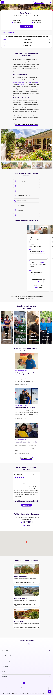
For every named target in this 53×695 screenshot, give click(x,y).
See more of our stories (26, 458)
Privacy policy (6, 687)
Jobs (3, 671)
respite (36, 82)
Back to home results (8, 32)
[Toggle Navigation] (50, 2)
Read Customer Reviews (26, 45)
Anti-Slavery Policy (45, 687)
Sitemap (26, 689)
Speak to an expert (39, 2)
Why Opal (5, 650)
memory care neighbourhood (23, 84)
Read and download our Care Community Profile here (26, 124)
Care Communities (7, 656)
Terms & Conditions (15, 687)
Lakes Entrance (15, 693)
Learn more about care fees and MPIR (26, 298)
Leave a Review (26, 505)
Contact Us (5, 676)
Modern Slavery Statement (34, 687)
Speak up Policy (24, 687)
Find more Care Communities (26, 633)
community (36, 70)
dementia (29, 82)
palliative (23, 82)
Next (51, 145)
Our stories (5, 666)
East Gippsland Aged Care (40, 693)
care (19, 79)
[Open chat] (49, 691)
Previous (2, 145)
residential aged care (17, 82)
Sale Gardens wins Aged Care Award (27, 693)
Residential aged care (8, 661)
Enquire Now (26, 26)
